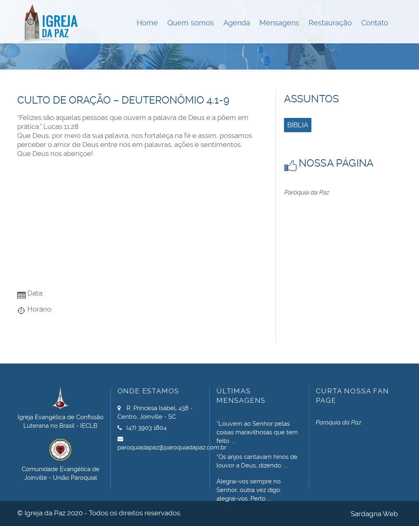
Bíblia (297, 125)
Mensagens (279, 22)
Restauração (330, 22)
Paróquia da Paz (306, 192)
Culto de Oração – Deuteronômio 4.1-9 (123, 100)
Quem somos (190, 22)
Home (147, 22)
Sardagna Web (374, 514)
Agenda (236, 22)
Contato (374, 22)
